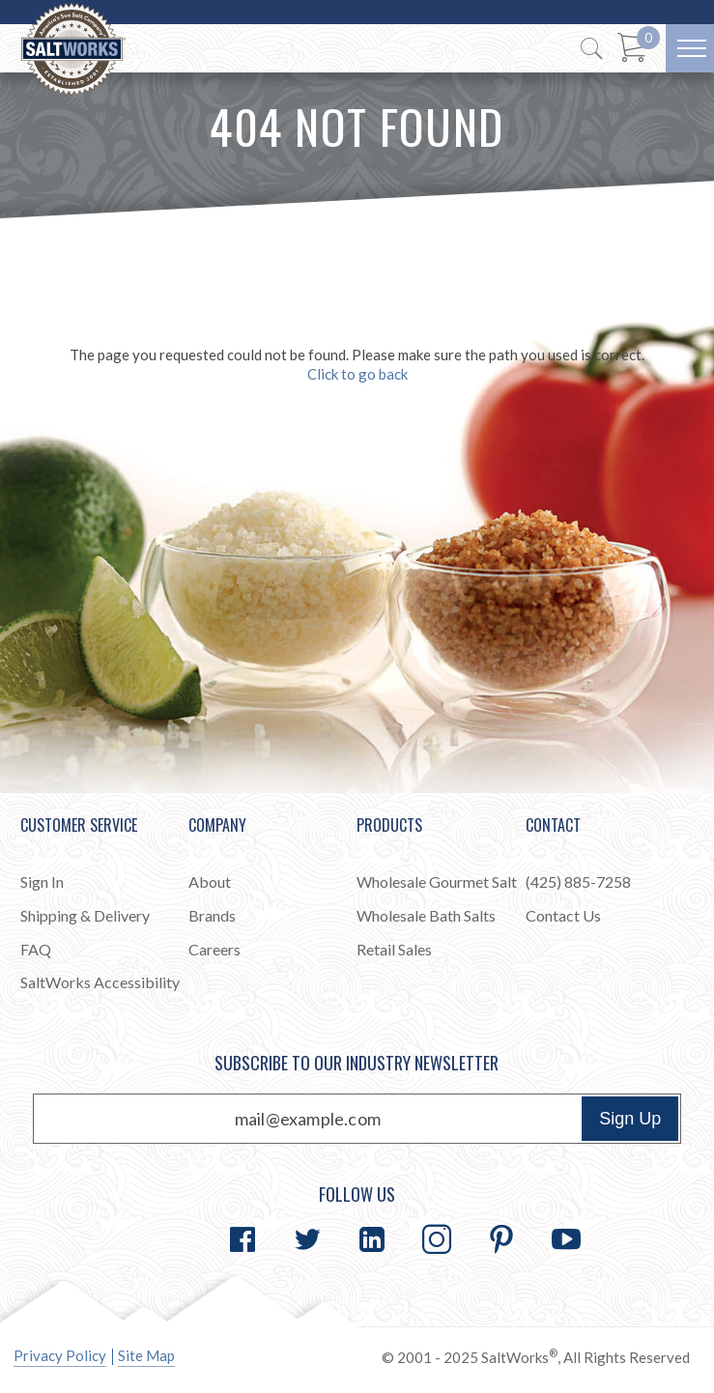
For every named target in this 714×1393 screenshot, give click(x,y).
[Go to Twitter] (307, 1239)
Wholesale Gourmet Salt (437, 881)
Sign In (42, 881)
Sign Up (630, 1118)
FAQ (35, 949)
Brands (212, 915)
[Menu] (690, 48)
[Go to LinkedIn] (371, 1239)
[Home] (73, 50)
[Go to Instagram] (436, 1239)
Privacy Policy (60, 1355)
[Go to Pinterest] (501, 1239)
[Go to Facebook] (242, 1239)
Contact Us (563, 915)
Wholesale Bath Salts (426, 915)
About (209, 881)
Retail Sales (394, 949)
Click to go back (357, 374)
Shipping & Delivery (85, 915)
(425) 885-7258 (578, 881)
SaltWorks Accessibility (100, 982)
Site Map (146, 1355)
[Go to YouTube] (566, 1239)
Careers (214, 949)
